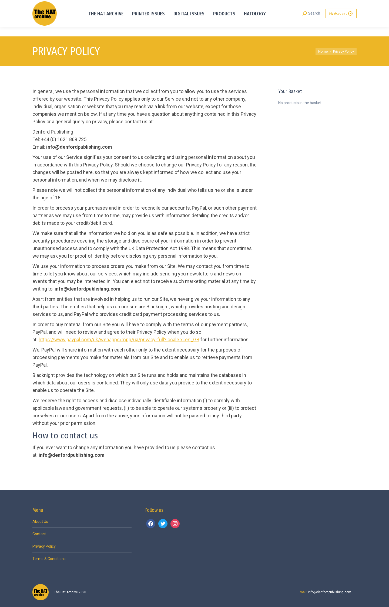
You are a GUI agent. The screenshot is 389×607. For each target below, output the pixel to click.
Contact (39, 534)
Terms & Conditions (49, 559)
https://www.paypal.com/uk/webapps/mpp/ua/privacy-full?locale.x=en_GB (119, 339)
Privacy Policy (44, 546)
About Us (40, 521)
